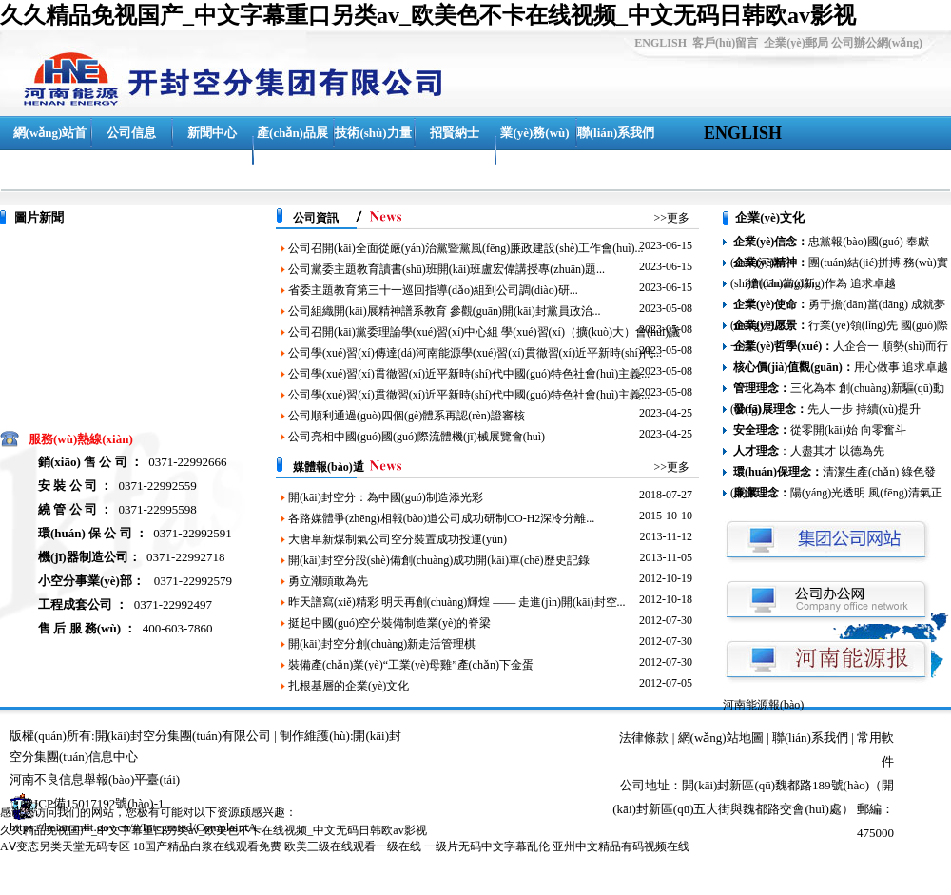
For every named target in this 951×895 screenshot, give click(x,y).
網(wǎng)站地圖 (721, 737)
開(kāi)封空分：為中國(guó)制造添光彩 (385, 497)
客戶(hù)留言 (725, 42)
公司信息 (131, 133)
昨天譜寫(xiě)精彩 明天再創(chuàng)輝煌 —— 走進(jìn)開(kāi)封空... (457, 602)
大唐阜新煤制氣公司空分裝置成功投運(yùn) (397, 539)
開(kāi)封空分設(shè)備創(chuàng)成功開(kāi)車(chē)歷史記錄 (439, 560)
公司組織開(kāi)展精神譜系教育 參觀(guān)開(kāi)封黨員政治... (444, 311)
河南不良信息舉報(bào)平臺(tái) (95, 779)
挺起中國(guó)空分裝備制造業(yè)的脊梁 (389, 623)
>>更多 (671, 217)
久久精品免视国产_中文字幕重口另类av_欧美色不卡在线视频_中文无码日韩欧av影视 (428, 15)
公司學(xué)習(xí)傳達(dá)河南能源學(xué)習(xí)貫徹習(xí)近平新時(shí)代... (475, 353)
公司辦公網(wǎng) (876, 42)
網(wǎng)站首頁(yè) (50, 150)
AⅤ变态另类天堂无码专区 (65, 846)
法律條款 (644, 737)
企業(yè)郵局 (795, 42)
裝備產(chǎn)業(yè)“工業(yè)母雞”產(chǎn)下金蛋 (411, 664)
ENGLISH (660, 42)
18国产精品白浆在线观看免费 (207, 846)
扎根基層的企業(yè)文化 (348, 685)
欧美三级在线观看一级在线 (352, 846)
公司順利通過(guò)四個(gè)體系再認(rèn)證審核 (406, 415)
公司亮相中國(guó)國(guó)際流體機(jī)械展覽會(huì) (416, 436)
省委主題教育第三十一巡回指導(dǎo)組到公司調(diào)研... (433, 290)
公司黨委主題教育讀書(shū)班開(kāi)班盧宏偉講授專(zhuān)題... (446, 269)
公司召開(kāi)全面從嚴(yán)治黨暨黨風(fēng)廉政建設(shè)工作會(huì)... (466, 248)
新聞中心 (212, 133)
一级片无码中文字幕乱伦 (487, 846)
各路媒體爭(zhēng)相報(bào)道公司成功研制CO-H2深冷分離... (441, 518)
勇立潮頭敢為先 (328, 581)
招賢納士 (454, 133)
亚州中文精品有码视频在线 (621, 846)
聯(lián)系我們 (616, 133)
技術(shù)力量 (373, 133)
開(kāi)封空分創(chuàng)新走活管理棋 (382, 644)
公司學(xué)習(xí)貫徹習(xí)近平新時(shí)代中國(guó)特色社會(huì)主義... (469, 373)
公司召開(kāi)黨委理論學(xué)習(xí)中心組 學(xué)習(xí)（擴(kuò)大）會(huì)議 (484, 332)
